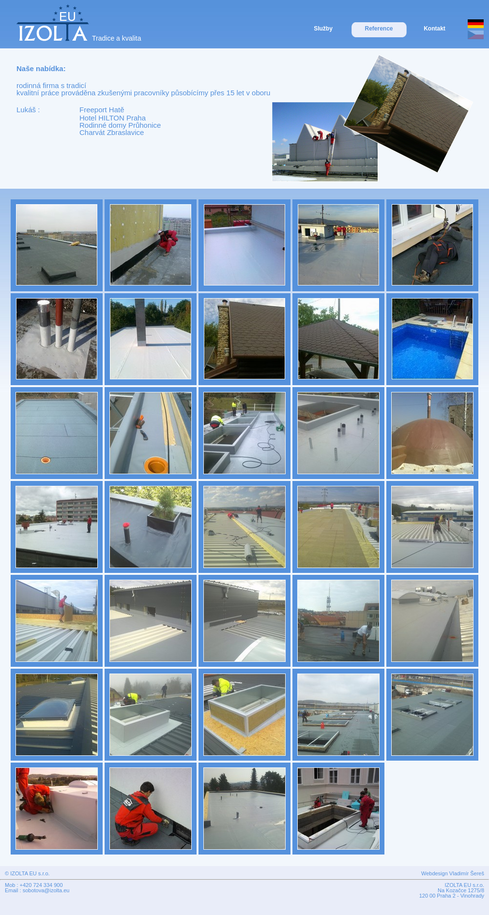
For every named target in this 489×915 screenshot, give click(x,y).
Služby (323, 28)
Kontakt (434, 28)
